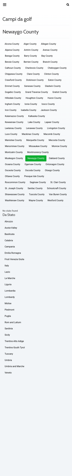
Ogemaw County (33, 164)
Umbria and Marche (14, 366)
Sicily (7, 335)
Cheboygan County (57, 68)
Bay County (47, 56)
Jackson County (49, 110)
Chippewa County (13, 74)
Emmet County (12, 86)
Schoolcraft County (56, 188)
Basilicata (9, 234)
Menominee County (14, 146)
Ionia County (31, 104)
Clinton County (51, 74)
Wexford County (55, 200)
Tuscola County (36, 194)
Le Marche (10, 278)
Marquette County (35, 140)
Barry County (30, 56)
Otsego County (52, 170)
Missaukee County (38, 146)
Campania (10, 246)
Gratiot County (59, 92)
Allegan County (48, 44)
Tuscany (9, 354)
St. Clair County (58, 182)
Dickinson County (35, 80)
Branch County (50, 62)
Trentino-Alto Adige (14, 341)
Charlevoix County (34, 68)
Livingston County (56, 128)
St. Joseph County (14, 188)
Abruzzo (9, 221)
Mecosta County (57, 140)
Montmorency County (38, 152)
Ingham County (12, 104)
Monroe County (59, 146)
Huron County (54, 98)
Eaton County (54, 80)
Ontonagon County (55, 164)
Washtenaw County (14, 200)
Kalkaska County (36, 116)
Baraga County (12, 56)
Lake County (34, 122)
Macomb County (52, 134)
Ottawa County (12, 176)
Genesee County (32, 86)
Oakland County (57, 158)
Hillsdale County (13, 98)
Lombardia (10, 290)
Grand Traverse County (36, 92)
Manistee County (13, 140)
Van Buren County (58, 194)
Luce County (11, 134)
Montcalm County (14, 152)
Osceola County (13, 170)
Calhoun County (13, 68)
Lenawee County (34, 128)
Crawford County (13, 80)
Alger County (30, 44)
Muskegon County (14, 158)
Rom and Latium (13, 322)
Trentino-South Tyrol (15, 347)
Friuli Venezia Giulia (14, 259)
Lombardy (10, 297)
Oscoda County (32, 170)
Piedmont (9, 309)
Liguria (8, 284)
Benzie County (12, 62)
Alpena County (12, 50)
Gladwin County (53, 86)
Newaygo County (35, 158)
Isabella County (28, 110)
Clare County (33, 74)
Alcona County (12, 44)
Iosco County (48, 104)
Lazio (7, 272)
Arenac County (50, 50)
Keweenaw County (14, 122)
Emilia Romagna (13, 253)
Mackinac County (30, 134)
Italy (7, 265)
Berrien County (31, 62)
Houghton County (34, 98)
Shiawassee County (14, 194)
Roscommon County (15, 182)
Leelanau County (13, 128)
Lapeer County (52, 122)
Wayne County (36, 200)
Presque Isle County (34, 176)
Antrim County (31, 50)
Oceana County (12, 164)
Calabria (9, 240)
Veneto (8, 372)
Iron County (10, 110)
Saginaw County (38, 182)
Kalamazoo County (14, 116)
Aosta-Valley (11, 227)
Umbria (8, 360)
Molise (8, 303)
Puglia (8, 316)
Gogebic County (13, 92)
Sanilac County (35, 188)
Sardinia (9, 328)
